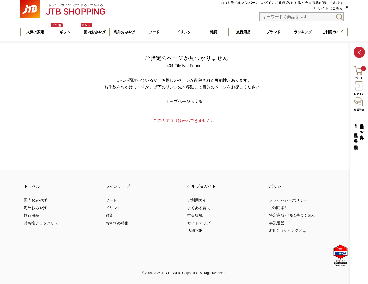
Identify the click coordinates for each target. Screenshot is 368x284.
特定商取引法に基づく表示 (292, 215)
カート (358, 72)
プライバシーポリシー (288, 200)
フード (111, 200)
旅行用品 (31, 215)
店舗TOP (195, 230)
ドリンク (113, 208)
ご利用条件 (278, 208)
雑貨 (109, 215)
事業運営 (276, 223)
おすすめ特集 (117, 223)
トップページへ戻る (184, 101)
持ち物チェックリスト (43, 223)
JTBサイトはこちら (327, 8)
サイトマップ (198, 223)
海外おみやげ (35, 208)
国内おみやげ (35, 200)
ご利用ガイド (198, 200)
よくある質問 (198, 208)
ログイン (358, 87)
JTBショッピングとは (287, 230)
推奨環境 (195, 215)
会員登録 (358, 103)
